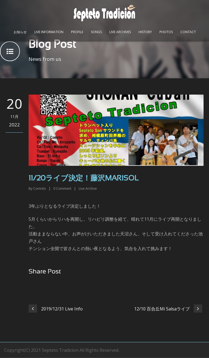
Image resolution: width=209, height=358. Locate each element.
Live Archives (120, 32)
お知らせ (20, 32)
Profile (77, 32)
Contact (188, 32)
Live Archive (88, 188)
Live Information (48, 32)
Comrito (39, 188)
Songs (96, 32)
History (145, 32)
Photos (166, 32)
